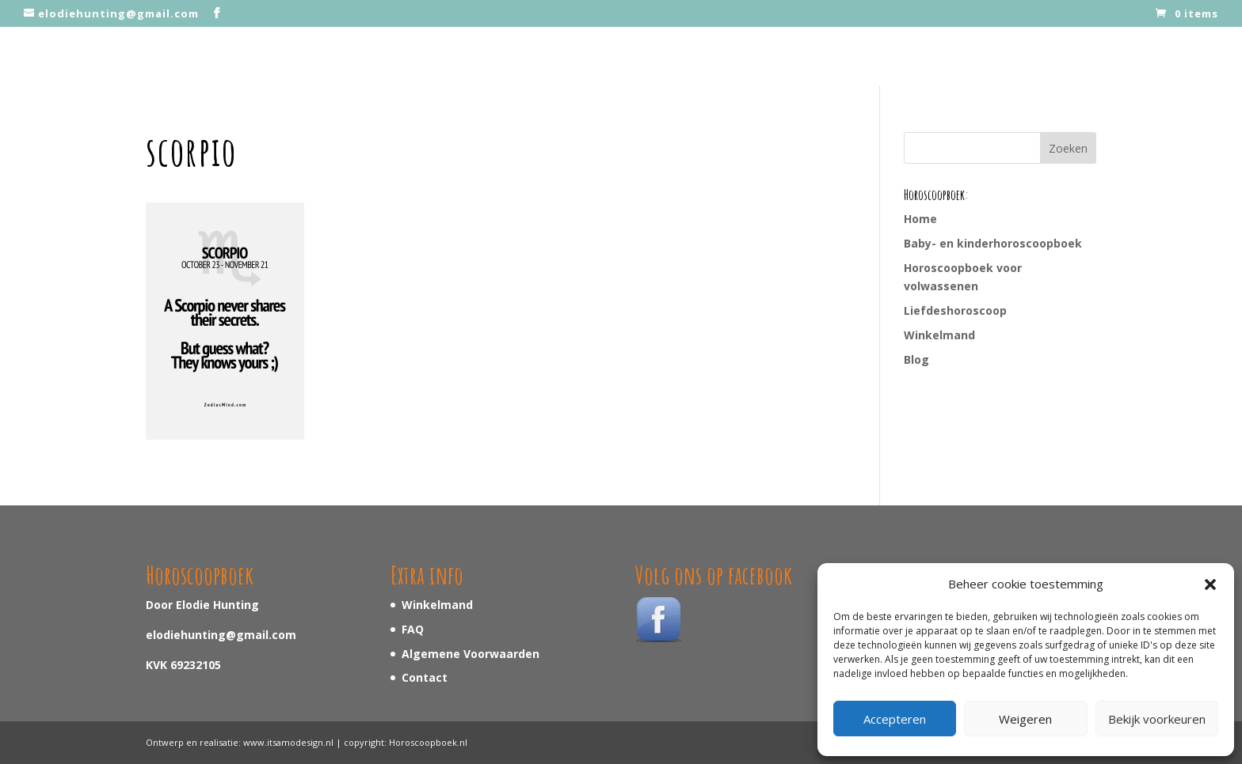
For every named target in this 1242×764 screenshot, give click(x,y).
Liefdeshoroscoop (955, 310)
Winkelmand (939, 334)
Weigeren (1025, 719)
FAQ (413, 629)
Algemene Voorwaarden (470, 653)
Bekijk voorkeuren (1157, 719)
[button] (1210, 584)
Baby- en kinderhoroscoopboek (993, 243)
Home (920, 218)
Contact (425, 677)
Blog (916, 359)
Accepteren (894, 719)
